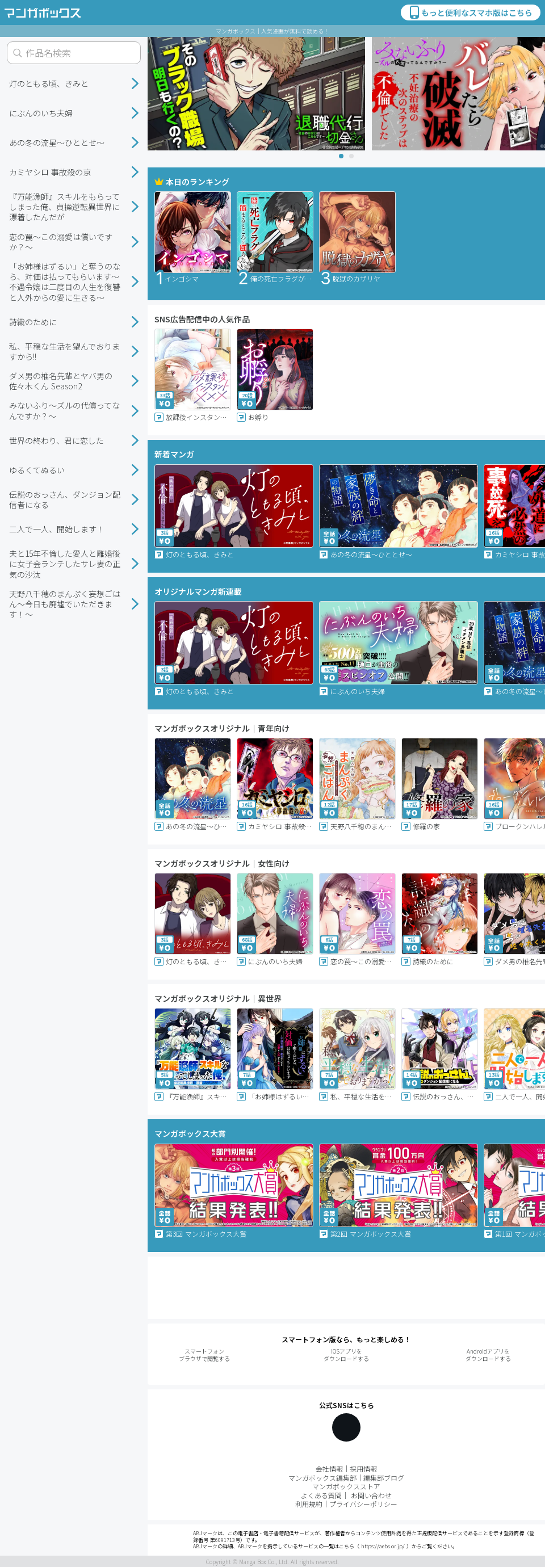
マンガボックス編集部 (322, 1477)
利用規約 (308, 1504)
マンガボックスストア (346, 1486)
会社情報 (329, 1468)
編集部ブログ (383, 1477)
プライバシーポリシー (363, 1504)
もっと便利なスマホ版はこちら (470, 12)
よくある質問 (321, 1495)
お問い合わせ (371, 1495)
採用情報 (363, 1468)
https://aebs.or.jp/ (382, 1546)
